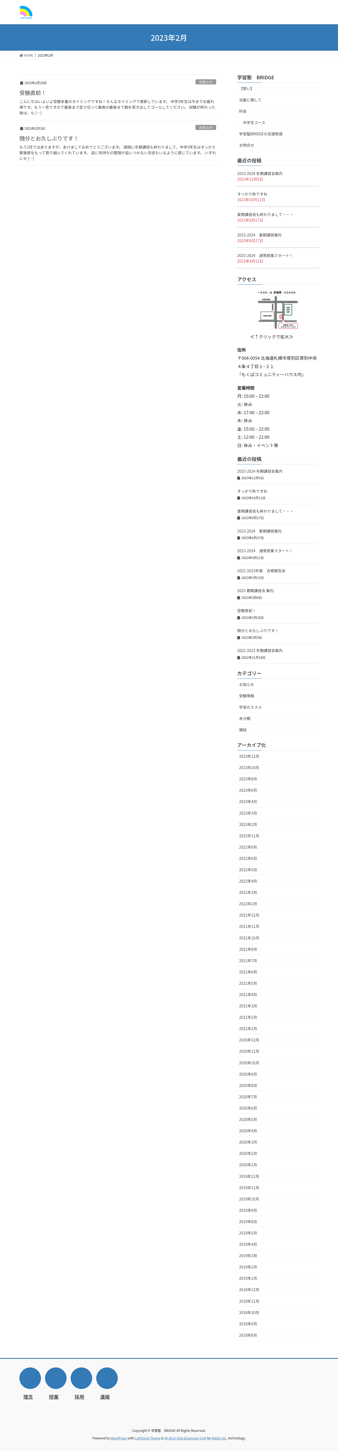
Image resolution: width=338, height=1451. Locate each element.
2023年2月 (248, 824)
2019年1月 (248, 1278)
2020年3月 (248, 1142)
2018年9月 (248, 1323)
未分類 (244, 718)
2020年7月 (248, 1096)
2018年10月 (249, 1312)
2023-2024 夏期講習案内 (259, 235)
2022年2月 (248, 903)
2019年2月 (248, 1267)
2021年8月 (248, 949)
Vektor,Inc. (219, 1438)
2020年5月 (248, 1119)
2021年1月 (248, 1028)
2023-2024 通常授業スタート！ (265, 255)
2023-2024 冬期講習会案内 (259, 173)
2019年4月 (248, 1244)
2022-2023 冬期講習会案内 (259, 650)
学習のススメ (250, 707)
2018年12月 (249, 1289)
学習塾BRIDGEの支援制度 (261, 133)
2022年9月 (248, 847)
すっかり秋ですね (252, 194)
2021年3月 (248, 1006)
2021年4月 (248, 994)
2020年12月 (249, 1039)
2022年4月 (248, 881)
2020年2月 (248, 1153)
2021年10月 (249, 938)
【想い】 (246, 88)
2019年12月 (249, 1176)
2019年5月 (248, 1233)
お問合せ (246, 145)
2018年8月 (248, 1335)
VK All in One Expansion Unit (185, 1438)
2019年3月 (248, 1255)
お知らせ (206, 81)
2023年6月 (248, 790)
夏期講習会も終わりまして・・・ (265, 214)
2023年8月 (248, 778)
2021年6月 (248, 972)
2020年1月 (248, 1164)
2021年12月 (249, 915)
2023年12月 (249, 756)
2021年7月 (248, 960)
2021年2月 (248, 1017)
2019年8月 (248, 1221)
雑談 (243, 729)
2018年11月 (249, 1301)
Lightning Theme (147, 1438)
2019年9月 (248, 1210)
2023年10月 (249, 767)
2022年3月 (248, 892)
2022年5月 (248, 869)
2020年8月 (248, 1085)
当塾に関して (250, 99)
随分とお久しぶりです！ (49, 138)
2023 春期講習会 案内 (255, 590)
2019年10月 (249, 1199)
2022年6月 (248, 858)
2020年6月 (248, 1108)
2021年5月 (248, 983)
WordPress (119, 1438)
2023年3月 (248, 813)
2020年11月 (249, 1051)
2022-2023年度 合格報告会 (261, 570)
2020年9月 (248, 1074)
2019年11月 (249, 1187)
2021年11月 (249, 926)
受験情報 (246, 695)
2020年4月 (248, 1130)
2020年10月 (249, 1062)
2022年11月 (249, 835)
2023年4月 (248, 801)
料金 (243, 111)
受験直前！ (32, 93)
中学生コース (254, 122)
